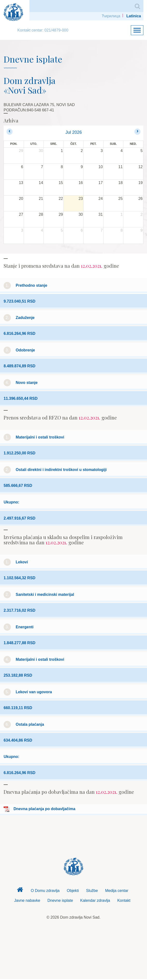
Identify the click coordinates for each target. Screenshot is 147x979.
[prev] (10, 131)
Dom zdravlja (20, 891)
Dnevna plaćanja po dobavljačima (44, 809)
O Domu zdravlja (45, 891)
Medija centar (116, 891)
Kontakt (123, 900)
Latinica (133, 16)
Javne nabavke (27, 900)
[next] (137, 131)
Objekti (73, 891)
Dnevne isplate (60, 900)
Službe (92, 891)
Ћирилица (111, 16)
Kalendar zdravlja (95, 900)
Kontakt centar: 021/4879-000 (42, 30)
